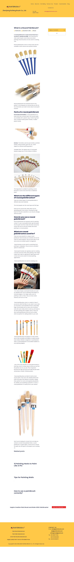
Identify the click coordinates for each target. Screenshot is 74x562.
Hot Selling (43, 4)
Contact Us (51, 7)
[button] (64, 30)
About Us (37, 4)
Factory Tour (50, 4)
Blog (68, 4)
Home (32, 4)
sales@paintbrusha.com (50, 11)
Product (56, 4)
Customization (62, 4)
